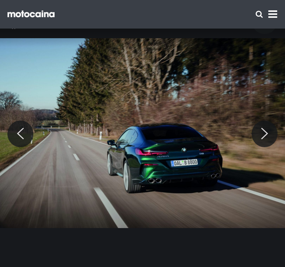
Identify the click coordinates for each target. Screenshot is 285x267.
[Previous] (20, 134)
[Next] (265, 134)
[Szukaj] (259, 14)
